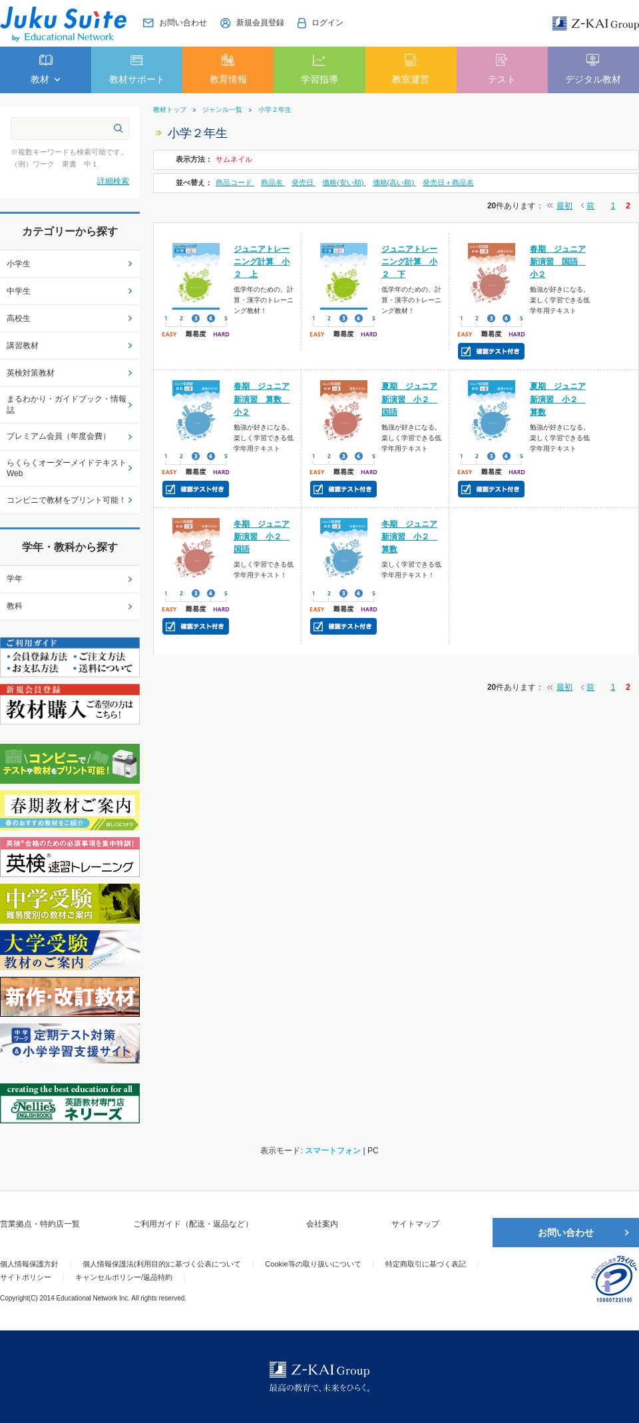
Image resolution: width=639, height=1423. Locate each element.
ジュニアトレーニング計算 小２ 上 (262, 261)
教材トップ (169, 110)
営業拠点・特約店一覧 (40, 1224)
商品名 (273, 182)
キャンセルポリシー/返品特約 (123, 1277)
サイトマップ (415, 1224)
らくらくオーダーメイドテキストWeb (66, 468)
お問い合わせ (566, 1232)
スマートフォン (333, 1150)
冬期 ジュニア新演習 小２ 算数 (409, 536)
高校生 (19, 318)
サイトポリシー (25, 1277)
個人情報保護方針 (29, 1264)
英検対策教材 (31, 373)
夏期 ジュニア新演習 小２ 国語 (409, 399)
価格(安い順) (343, 182)
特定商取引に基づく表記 (425, 1264)
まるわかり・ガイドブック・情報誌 (66, 404)
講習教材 (23, 345)
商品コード (235, 182)
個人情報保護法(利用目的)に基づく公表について (162, 1264)
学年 (15, 578)
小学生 (19, 263)
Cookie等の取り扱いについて (313, 1264)
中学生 (19, 291)
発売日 (304, 182)
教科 (15, 606)
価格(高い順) (394, 182)
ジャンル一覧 (222, 110)
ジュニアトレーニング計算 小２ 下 (409, 261)
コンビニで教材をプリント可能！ (66, 500)
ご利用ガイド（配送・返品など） (193, 1224)
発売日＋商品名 (448, 182)
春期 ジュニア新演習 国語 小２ (558, 261)
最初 (564, 205)
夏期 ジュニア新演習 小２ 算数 (558, 399)
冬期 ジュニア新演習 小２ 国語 (262, 536)
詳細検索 (113, 181)
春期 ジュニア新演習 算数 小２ (262, 399)
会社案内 (322, 1224)
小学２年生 (275, 110)
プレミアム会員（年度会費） (58, 436)
